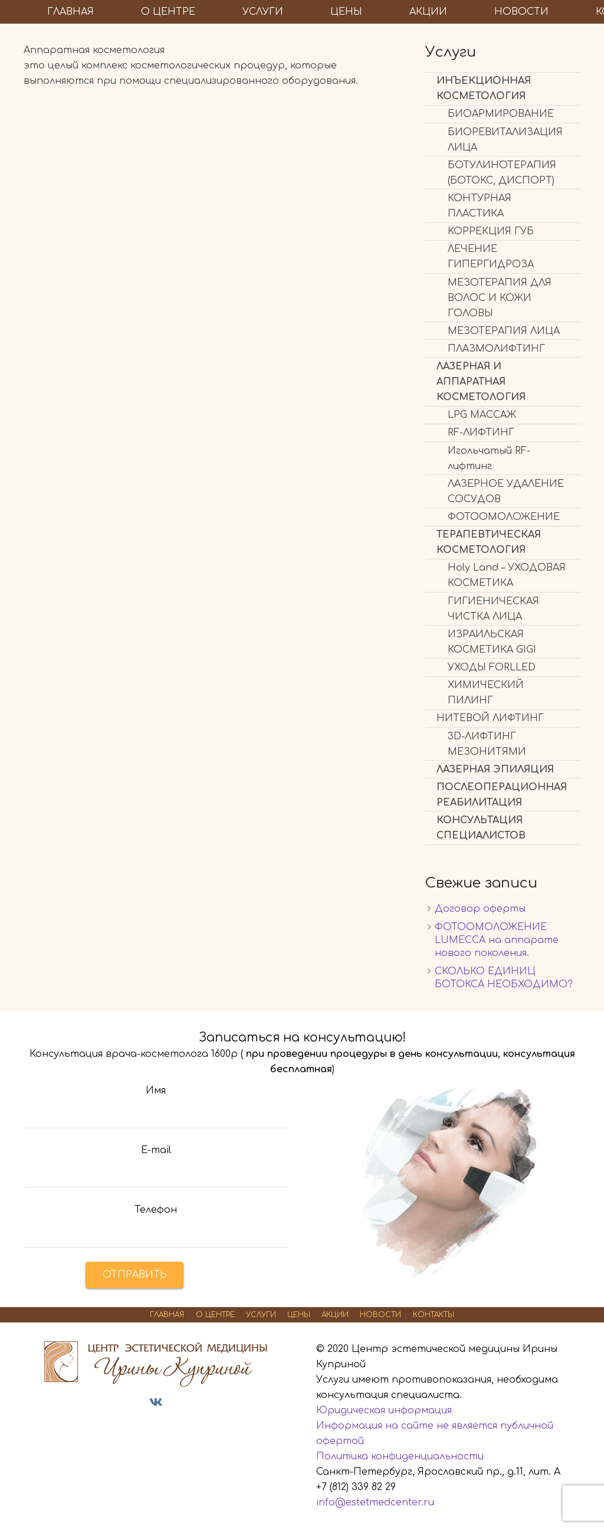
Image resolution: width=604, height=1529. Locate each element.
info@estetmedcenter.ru (375, 1502)
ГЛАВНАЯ (167, 1315)
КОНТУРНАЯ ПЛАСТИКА (479, 206)
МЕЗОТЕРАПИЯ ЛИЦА (504, 331)
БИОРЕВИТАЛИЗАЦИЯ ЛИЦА (505, 140)
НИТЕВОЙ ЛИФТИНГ (490, 718)
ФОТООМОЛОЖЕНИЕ (504, 517)
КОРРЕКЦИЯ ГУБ (491, 231)
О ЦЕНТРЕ (215, 1315)
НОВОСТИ (380, 1315)
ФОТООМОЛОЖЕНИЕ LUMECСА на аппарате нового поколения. (497, 940)
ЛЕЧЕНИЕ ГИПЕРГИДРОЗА (491, 257)
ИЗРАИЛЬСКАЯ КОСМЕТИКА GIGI (492, 642)
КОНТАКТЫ (433, 1315)
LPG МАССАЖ (482, 415)
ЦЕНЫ (298, 1315)
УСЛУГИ (261, 1315)
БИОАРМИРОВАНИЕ (501, 114)
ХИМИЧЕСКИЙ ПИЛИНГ (486, 693)
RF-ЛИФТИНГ (481, 432)
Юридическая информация (384, 1410)
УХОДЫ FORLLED (492, 667)
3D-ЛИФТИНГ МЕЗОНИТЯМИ (487, 744)
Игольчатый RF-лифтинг (489, 459)
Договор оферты (480, 908)
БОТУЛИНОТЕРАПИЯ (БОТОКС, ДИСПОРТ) (502, 173)
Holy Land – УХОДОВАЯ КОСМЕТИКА (507, 575)
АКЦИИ (335, 1315)
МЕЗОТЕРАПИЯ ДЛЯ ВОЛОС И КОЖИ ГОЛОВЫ (500, 298)
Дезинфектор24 (127, 1424)
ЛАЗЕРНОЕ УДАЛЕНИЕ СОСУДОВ (506, 492)
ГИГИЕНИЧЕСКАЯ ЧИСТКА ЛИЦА (493, 609)
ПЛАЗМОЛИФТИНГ (496, 348)
